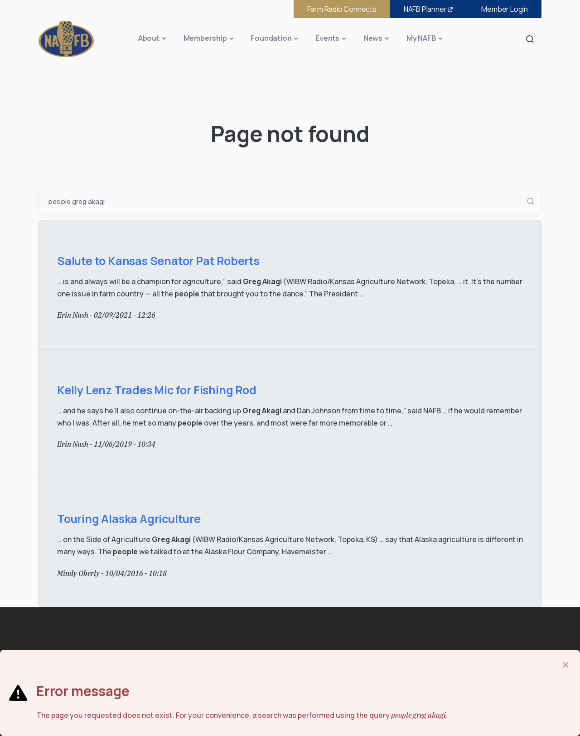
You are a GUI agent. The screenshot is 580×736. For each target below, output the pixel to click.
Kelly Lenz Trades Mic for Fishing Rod (156, 390)
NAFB (429, 9)
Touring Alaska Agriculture (129, 519)
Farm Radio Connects (342, 9)
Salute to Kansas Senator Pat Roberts (158, 261)
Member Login (504, 9)
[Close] (565, 665)
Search (532, 39)
